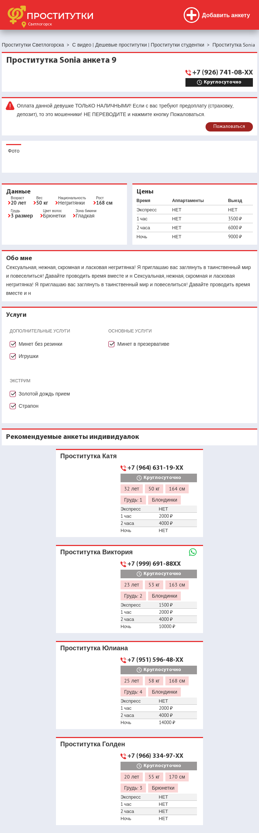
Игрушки (28, 356)
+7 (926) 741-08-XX (222, 72)
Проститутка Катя (88, 456)
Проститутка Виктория (96, 552)
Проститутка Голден (92, 744)
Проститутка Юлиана (94, 648)
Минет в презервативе (143, 344)
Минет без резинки (40, 344)
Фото (13, 151)
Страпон (28, 406)
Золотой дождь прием (44, 394)
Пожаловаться (229, 126)
